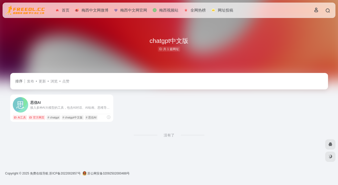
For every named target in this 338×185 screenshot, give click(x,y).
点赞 (65, 81)
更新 (42, 81)
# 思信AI (91, 117)
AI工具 (20, 117)
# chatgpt (53, 117)
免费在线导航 (39, 173)
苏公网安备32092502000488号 (106, 173)
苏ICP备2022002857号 (65, 173)
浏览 (54, 81)
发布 (30, 81)
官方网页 (36, 117)
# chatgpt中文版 (73, 117)
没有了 (169, 135)
